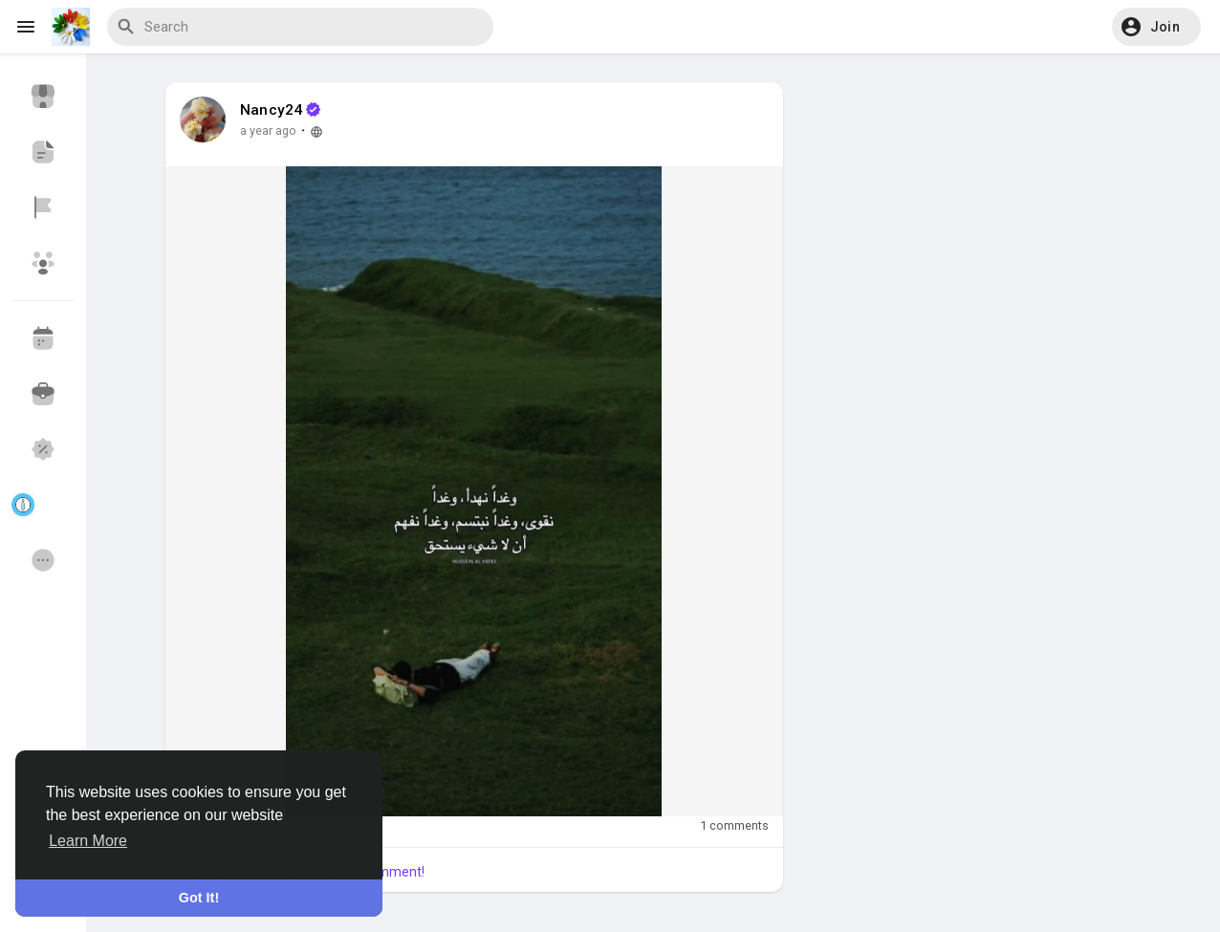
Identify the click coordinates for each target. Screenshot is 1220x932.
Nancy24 (271, 110)
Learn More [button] (88, 841)
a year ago (268, 130)
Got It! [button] (199, 897)
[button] (1156, 27)
